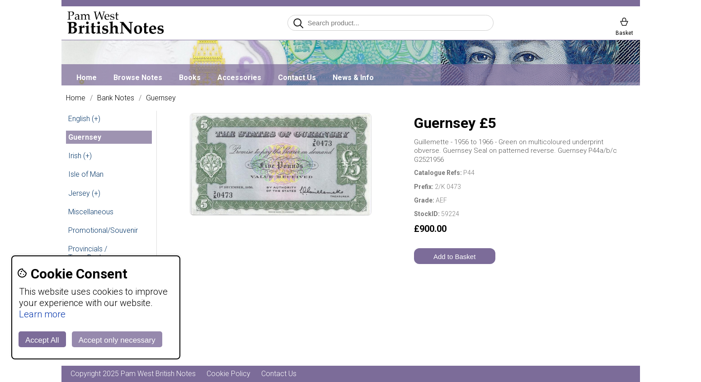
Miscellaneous (90, 212)
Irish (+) (80, 155)
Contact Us (297, 77)
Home (86, 77)
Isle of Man (86, 174)
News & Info (353, 77)
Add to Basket (454, 256)
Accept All (42, 340)
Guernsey (161, 98)
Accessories (239, 77)
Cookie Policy (228, 373)
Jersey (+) (84, 193)
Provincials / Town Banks (87, 253)
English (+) (84, 118)
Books (190, 77)
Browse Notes (137, 77)
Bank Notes (115, 98)
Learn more (42, 314)
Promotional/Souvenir (103, 230)
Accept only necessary (117, 340)
